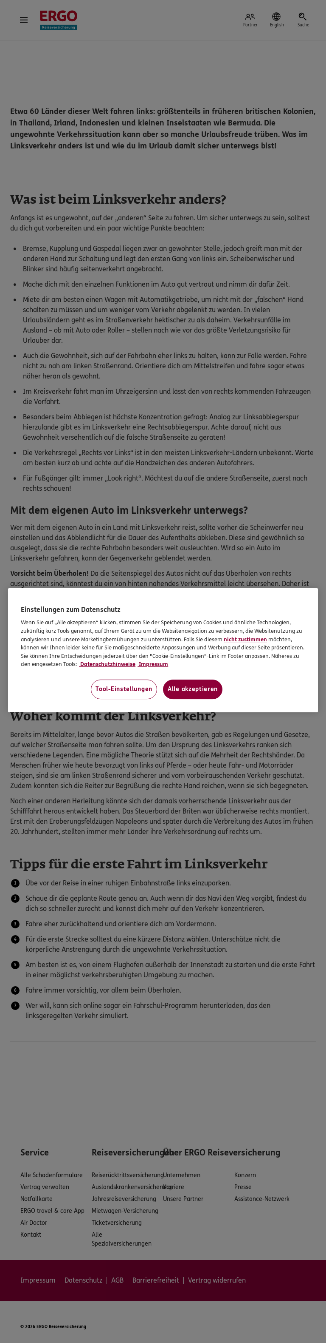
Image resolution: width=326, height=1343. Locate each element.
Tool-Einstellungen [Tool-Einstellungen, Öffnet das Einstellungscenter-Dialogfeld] (124, 689)
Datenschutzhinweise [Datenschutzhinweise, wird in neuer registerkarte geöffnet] (107, 664)
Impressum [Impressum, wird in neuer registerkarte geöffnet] (153, 664)
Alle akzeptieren (193, 689)
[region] (163, 650)
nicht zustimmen (245, 639)
